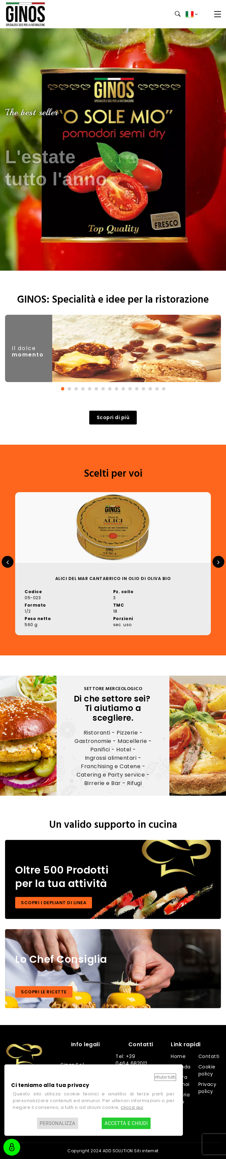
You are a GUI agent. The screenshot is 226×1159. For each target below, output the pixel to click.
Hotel (123, 749)
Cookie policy (207, 1070)
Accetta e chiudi (126, 1123)
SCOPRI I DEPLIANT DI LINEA (53, 902)
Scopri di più (113, 417)
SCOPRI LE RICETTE (44, 992)
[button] (62, 388)
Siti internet (146, 1151)
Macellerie (132, 741)
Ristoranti (97, 733)
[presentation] (7, 562)
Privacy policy (207, 1088)
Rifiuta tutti (165, 1077)
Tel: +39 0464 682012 (132, 1060)
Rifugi (134, 783)
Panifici (100, 749)
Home (178, 1056)
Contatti (209, 1056)
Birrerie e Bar (102, 783)
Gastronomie (92, 741)
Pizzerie (127, 733)
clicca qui (132, 1107)
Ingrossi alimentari (111, 758)
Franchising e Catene (110, 766)
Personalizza (57, 1123)
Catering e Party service (110, 775)
